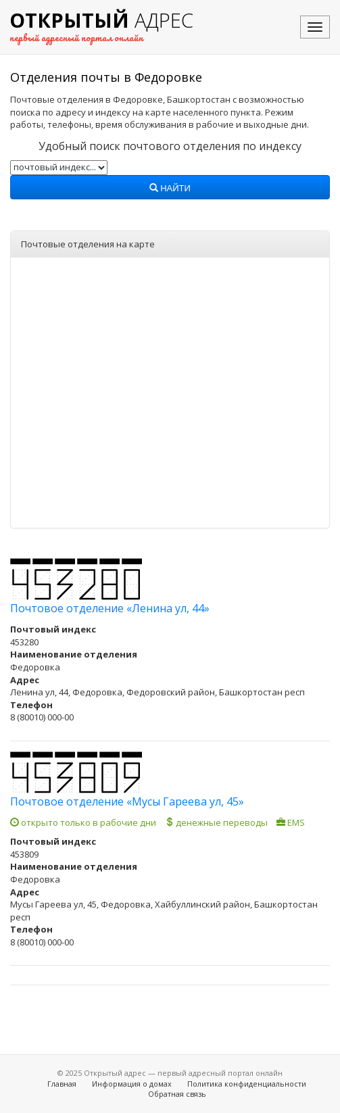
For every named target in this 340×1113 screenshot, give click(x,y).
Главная (61, 1084)
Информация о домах (132, 1084)
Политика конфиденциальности (246, 1084)
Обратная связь (177, 1094)
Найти (170, 188)
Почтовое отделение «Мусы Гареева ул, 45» (127, 801)
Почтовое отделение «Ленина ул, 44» (110, 608)
